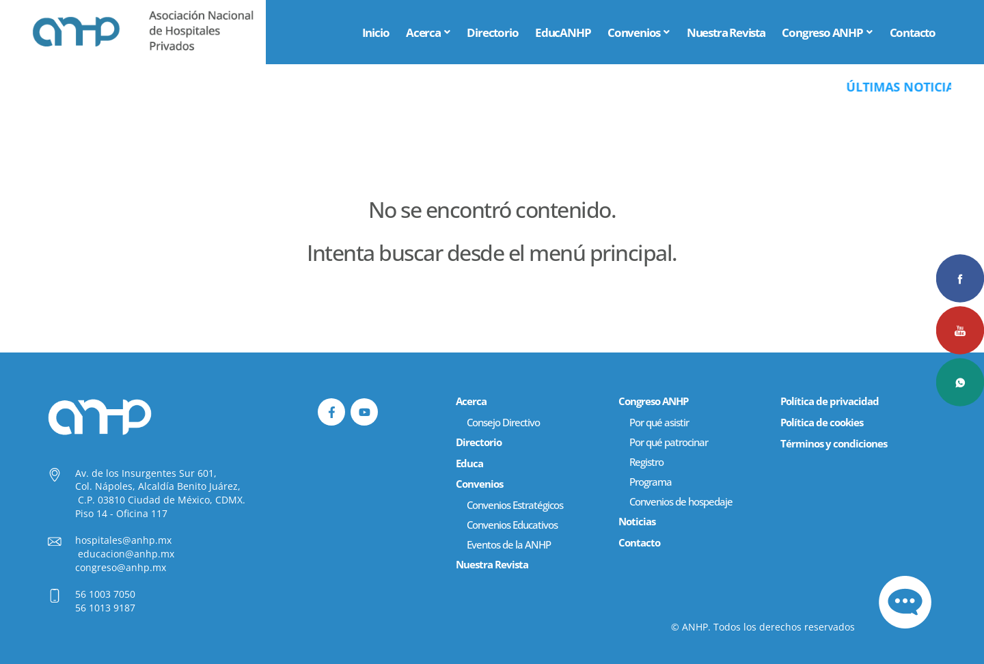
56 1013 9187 (105, 607)
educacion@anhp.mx (126, 553)
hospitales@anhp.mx (123, 540)
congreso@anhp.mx (120, 567)
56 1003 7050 (105, 593)
